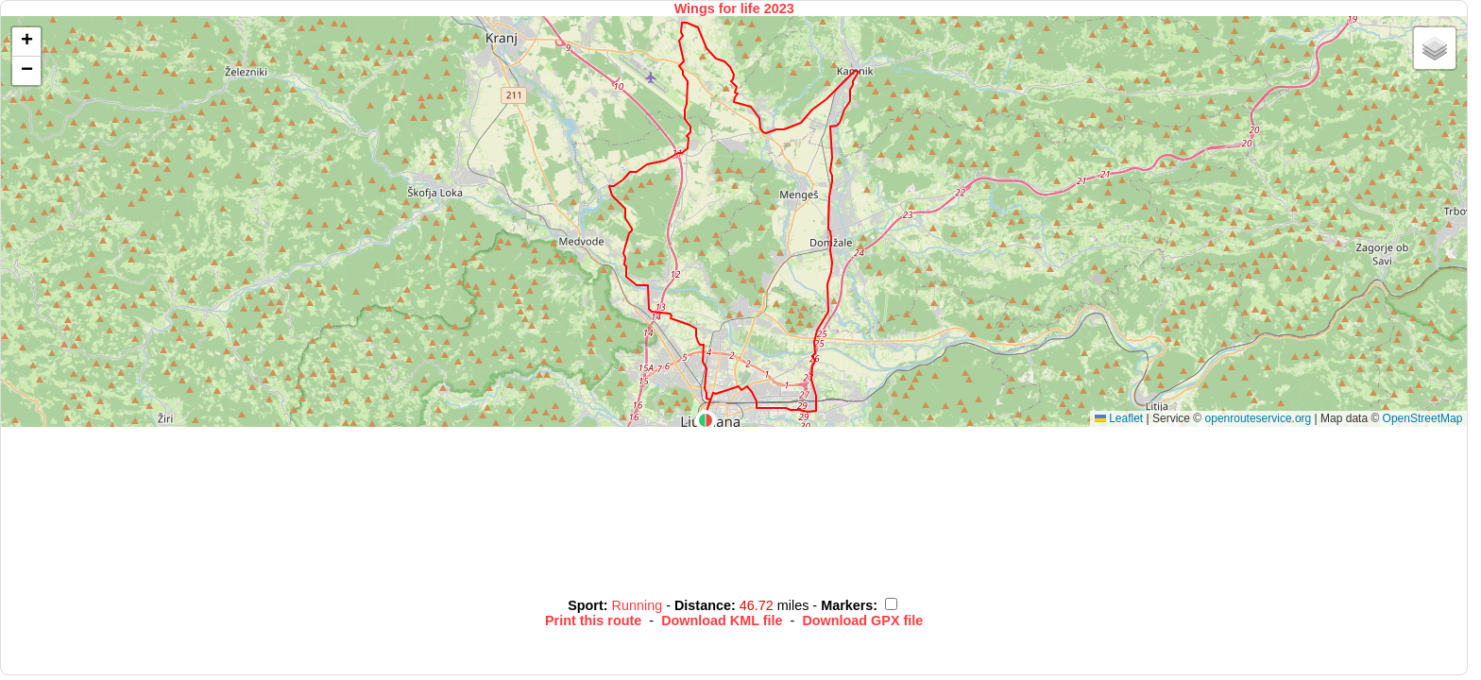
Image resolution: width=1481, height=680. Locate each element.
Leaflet (1119, 418)
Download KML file (721, 620)
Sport (586, 605)
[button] (705, 420)
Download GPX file (862, 620)
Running (639, 605)
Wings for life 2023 (734, 8)
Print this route (593, 620)
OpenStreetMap (1423, 418)
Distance (702, 605)
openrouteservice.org (1258, 418)
